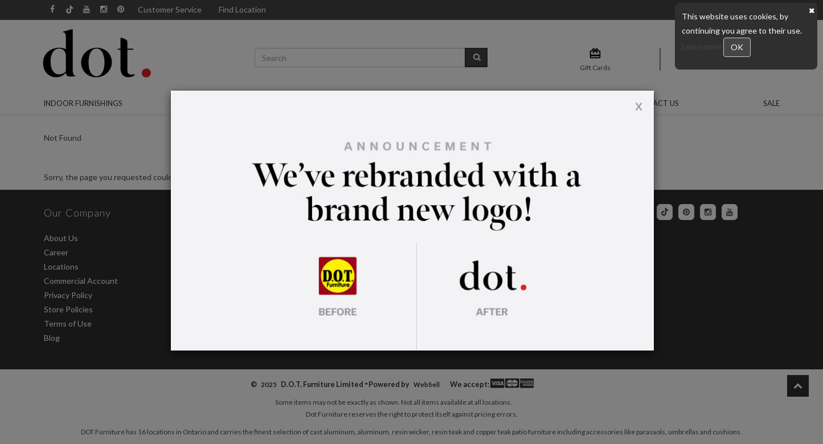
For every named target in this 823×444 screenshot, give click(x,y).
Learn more (702, 46)
